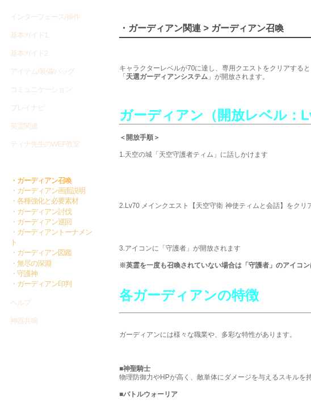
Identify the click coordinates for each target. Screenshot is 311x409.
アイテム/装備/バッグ (42, 71)
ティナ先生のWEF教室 (44, 144)
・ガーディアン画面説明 (47, 190)
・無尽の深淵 (30, 263)
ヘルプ (20, 302)
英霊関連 (23, 126)
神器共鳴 (23, 320)
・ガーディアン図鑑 (41, 252)
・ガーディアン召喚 (41, 180)
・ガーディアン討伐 (41, 211)
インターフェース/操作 (45, 16)
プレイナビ (27, 107)
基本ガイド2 (29, 53)
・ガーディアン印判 (41, 283)
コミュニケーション (41, 89)
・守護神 (23, 273)
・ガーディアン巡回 (41, 222)
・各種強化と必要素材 (44, 201)
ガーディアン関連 (39, 162)
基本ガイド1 (29, 35)
